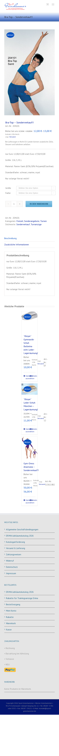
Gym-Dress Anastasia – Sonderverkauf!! (31, 467)
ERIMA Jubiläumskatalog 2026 (20, 535)
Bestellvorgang (13, 604)
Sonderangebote (31, 221)
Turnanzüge (36, 224)
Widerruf (10, 560)
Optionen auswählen (27, 377)
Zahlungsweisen (13, 554)
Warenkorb (11, 623)
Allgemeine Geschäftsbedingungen (22, 529)
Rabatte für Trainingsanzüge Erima (22, 598)
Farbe (8, 193)
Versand (12, 137)
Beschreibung (10, 238)
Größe (8, 188)
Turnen (43, 221)
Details (33, 376)
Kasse (9, 629)
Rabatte (10, 617)
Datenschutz (12, 567)
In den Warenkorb (39, 204)
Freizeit (20, 221)
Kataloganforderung (15, 542)
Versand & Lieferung (15, 548)
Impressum (11, 573)
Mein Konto (11, 610)
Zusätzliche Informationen (16, 244)
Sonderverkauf (23, 224)
